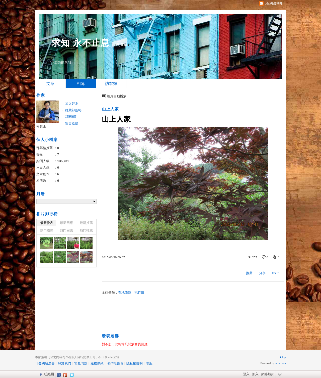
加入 (255, 374)
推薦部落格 (73, 110)
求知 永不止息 (80, 43)
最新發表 (46, 223)
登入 (246, 374)
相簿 (81, 83)
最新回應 (66, 223)
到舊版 (122, 45)
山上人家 (110, 109)
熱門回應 (66, 230)
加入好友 (71, 104)
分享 (262, 273)
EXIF (275, 273)
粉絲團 (49, 374)
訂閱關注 (71, 117)
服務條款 (97, 363)
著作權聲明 (115, 363)
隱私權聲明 (134, 363)
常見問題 (80, 363)
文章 (50, 83)
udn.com (280, 363)
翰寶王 (41, 126)
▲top (282, 357)
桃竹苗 (139, 292)
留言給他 (71, 123)
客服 (149, 363)
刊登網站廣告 (45, 363)
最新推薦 (86, 223)
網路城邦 (267, 374)
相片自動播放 (116, 96)
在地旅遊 (124, 292)
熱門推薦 (86, 230)
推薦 (249, 273)
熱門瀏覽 (46, 230)
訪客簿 (111, 83)
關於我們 (64, 363)
